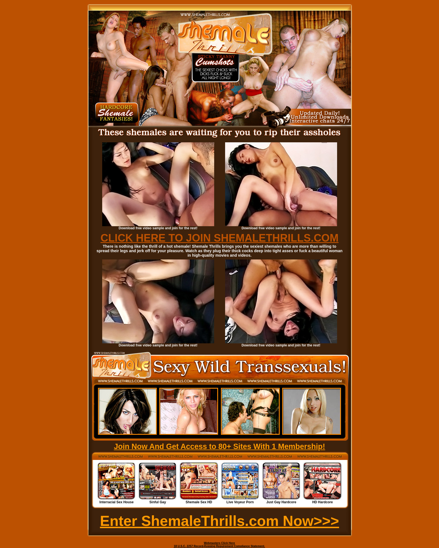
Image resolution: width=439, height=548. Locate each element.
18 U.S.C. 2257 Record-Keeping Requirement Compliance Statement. (219, 546)
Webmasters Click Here (219, 543)
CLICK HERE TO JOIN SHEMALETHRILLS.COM (219, 238)
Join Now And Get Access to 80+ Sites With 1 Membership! (219, 446)
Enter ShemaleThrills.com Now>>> (219, 521)
